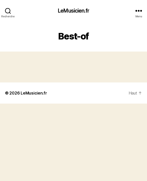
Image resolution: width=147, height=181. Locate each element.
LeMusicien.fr (73, 10)
